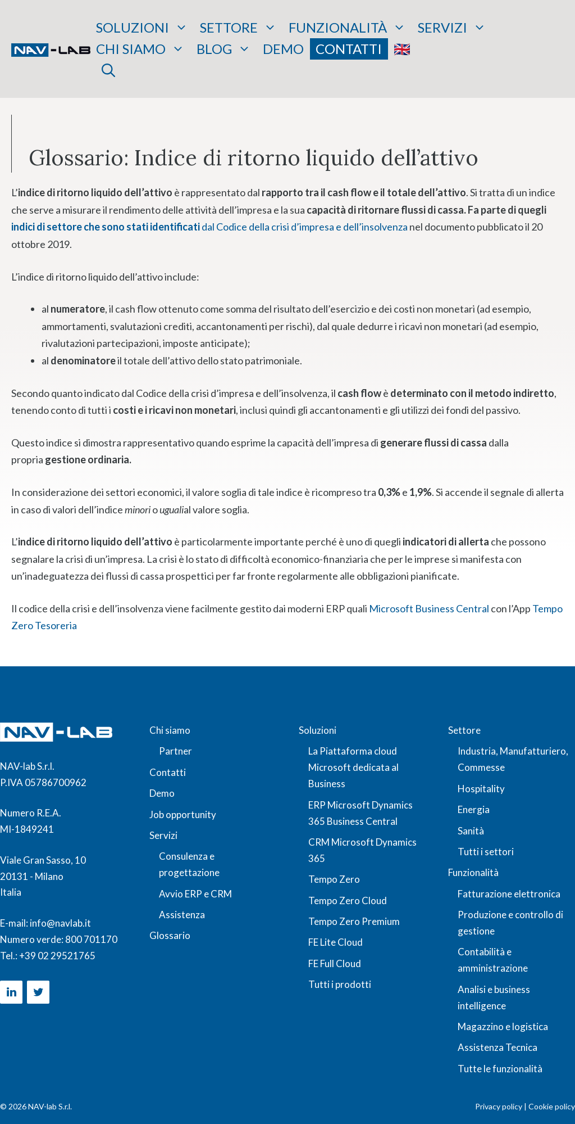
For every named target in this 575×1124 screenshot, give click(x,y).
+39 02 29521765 (57, 956)
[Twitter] (38, 992)
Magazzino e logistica (503, 1026)
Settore (238, 27)
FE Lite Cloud (335, 942)
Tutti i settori (486, 851)
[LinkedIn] (11, 992)
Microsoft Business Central (429, 608)
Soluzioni (142, 27)
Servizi (452, 27)
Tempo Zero (334, 879)
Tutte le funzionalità (500, 1069)
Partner (175, 751)
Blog (224, 49)
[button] (108, 70)
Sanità (471, 831)
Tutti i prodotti (339, 984)
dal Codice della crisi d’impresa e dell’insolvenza (209, 226)
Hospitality (481, 789)
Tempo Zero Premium (354, 921)
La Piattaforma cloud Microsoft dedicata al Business (353, 767)
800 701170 (91, 939)
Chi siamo (140, 49)
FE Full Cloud (334, 963)
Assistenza (182, 914)
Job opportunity (182, 814)
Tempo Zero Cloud (347, 900)
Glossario (169, 935)
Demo (283, 48)
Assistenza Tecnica (497, 1047)
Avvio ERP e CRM (195, 894)
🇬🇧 (402, 48)
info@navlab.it (60, 923)
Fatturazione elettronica (509, 894)
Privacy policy (498, 1106)
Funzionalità (347, 27)
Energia (474, 809)
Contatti (349, 48)
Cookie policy (551, 1106)
